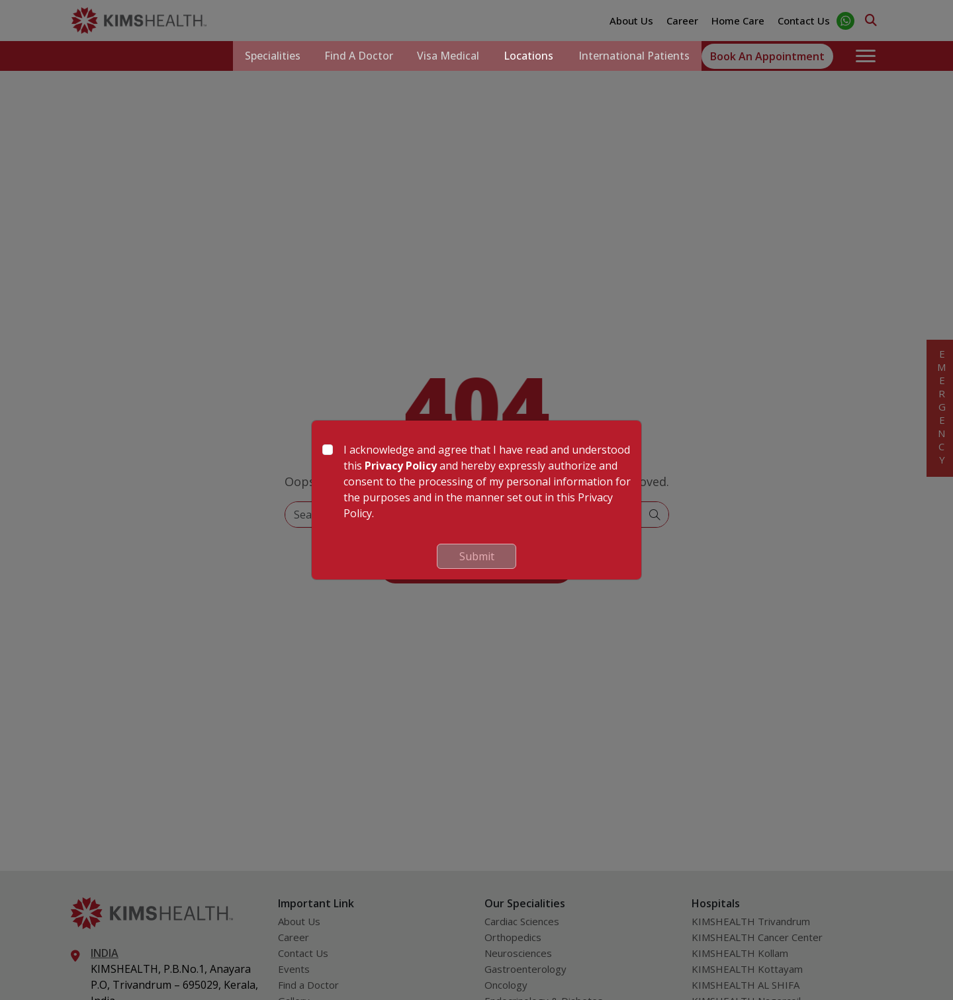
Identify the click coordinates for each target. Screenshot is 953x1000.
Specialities (263, 56)
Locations (526, 56)
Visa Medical (443, 56)
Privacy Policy (401, 465)
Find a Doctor (351, 56)
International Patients (632, 56)
